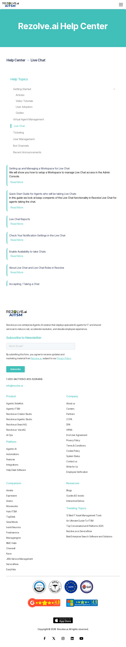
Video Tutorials (24, 101)
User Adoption (24, 106)
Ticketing (18, 132)
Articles (20, 95)
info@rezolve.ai (14, 385)
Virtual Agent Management (28, 119)
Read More (16, 182)
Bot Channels (21, 145)
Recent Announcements (27, 152)
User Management (24, 139)
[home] (10, 4)
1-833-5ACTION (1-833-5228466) (24, 379)
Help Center (16, 60)
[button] (120, 5)
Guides (20, 112)
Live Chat (38, 60)
